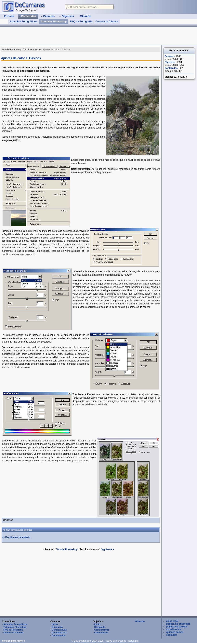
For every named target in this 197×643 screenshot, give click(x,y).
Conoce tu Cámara (107, 21)
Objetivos (169, 62)
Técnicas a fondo (89, 549)
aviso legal (172, 621)
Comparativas (59, 630)
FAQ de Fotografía (81, 21)
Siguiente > (107, 549)
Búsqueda (57, 627)
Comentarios (59, 635)
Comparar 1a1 (59, 632)
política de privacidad (178, 623)
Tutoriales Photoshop (53, 21)
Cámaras (169, 56)
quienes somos (174, 632)
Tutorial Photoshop (66, 549)
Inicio (55, 624)
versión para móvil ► (14, 640)
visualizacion (173, 629)
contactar (171, 635)
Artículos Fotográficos (23, 21)
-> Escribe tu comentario (16, 537)
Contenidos (170, 68)
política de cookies (176, 626)
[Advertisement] (71, 36)
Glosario (140, 621)
